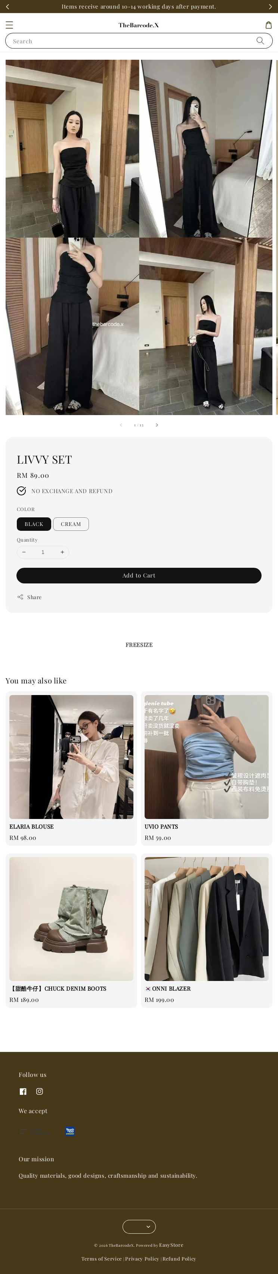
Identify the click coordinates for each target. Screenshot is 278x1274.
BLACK (34, 523)
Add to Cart (139, 575)
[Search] (260, 40)
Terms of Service (101, 1258)
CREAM (71, 523)
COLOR (25, 509)
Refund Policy (180, 1258)
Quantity (27, 539)
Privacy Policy (142, 1258)
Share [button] (29, 597)
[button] (9, 25)
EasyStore (171, 1245)
